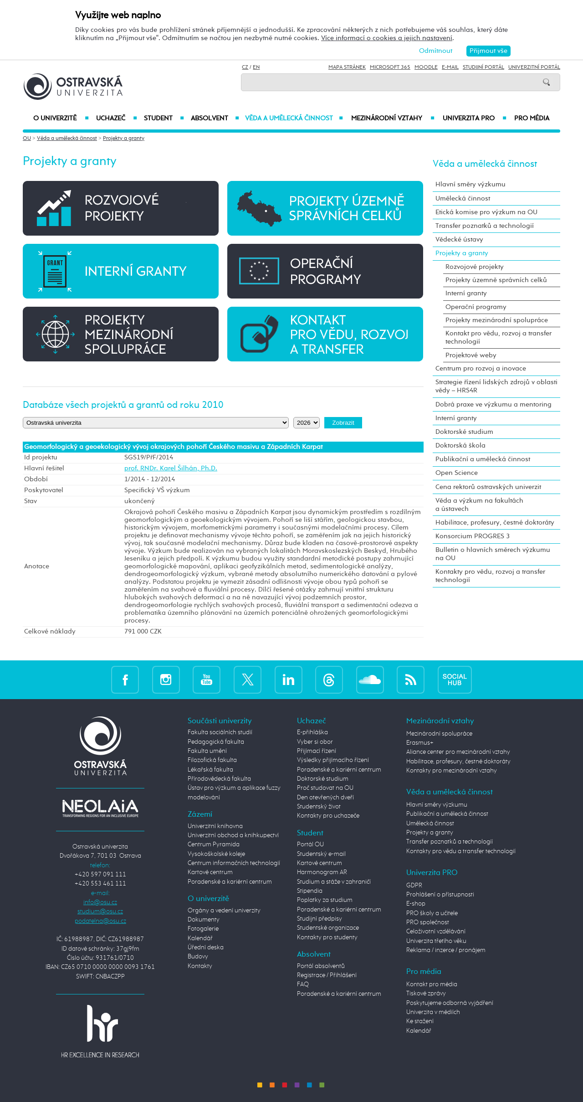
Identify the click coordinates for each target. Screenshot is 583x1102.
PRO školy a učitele (432, 913)
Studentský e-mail (321, 854)
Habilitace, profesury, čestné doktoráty (494, 522)
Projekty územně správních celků (496, 280)
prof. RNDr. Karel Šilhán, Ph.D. (170, 468)
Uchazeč (116, 118)
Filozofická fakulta (212, 760)
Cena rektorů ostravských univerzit (488, 487)
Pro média (531, 118)
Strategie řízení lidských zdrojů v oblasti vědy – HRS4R (496, 386)
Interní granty (466, 293)
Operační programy (475, 307)
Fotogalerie (203, 929)
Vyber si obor (315, 742)
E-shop (415, 904)
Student (164, 118)
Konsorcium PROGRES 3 (472, 536)
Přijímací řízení (316, 751)
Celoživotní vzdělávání (435, 931)
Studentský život (319, 806)
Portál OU (310, 844)
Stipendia (309, 891)
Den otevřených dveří (325, 797)
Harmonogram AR (322, 872)
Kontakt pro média (431, 984)
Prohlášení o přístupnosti (440, 894)
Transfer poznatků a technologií (484, 225)
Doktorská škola (460, 445)
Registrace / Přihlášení (327, 975)
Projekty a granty (123, 138)
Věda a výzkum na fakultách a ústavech (479, 504)
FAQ (303, 984)
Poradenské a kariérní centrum (230, 882)
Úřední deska (206, 947)
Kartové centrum (210, 872)
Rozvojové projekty (474, 266)
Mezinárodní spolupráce (439, 734)
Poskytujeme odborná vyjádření (449, 1003)
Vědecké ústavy (459, 239)
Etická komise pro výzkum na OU (486, 212)
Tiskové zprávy (426, 993)
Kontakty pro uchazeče (328, 816)
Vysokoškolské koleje (216, 854)
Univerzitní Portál (534, 67)
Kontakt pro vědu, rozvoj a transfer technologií (498, 337)
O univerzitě (61, 118)
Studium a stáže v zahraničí (334, 882)
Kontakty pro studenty (327, 937)
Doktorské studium (464, 431)
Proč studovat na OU (325, 788)
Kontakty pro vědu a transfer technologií (461, 851)
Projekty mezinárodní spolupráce (496, 320)
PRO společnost (427, 922)
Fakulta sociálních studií (220, 732)
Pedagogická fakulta (216, 742)
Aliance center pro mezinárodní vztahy (458, 752)
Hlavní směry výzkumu (470, 184)
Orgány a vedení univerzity (224, 910)
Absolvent (215, 118)
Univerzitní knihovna (215, 826)
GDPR (414, 885)
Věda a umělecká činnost (294, 118)
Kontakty (200, 966)
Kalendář (200, 938)
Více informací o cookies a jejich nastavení (386, 38)
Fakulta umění (207, 751)
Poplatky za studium (325, 900)
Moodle (426, 67)
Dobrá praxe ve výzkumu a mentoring (493, 404)
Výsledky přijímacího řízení (333, 760)
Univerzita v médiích (433, 1012)
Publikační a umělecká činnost (482, 459)
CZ (245, 67)
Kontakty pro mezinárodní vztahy (451, 770)
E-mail (450, 67)
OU (27, 138)
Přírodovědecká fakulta (219, 779)
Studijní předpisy (319, 919)
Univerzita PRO (475, 118)
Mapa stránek (347, 67)
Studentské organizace (328, 928)
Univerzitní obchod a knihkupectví (233, 835)
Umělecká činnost (462, 198)
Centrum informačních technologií (234, 863)
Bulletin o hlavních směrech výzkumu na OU (492, 553)
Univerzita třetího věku (436, 941)
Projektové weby (470, 355)
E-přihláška (312, 732)
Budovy (198, 956)
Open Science (456, 472)
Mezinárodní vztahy (393, 118)
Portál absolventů (321, 966)
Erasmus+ (420, 743)
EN (256, 67)
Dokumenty (204, 920)
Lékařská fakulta (210, 770)
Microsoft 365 (390, 67)
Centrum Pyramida (214, 844)
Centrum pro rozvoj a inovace (480, 368)
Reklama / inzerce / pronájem (446, 950)
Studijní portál (483, 67)
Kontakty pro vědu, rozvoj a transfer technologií (490, 575)
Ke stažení (420, 1021)
